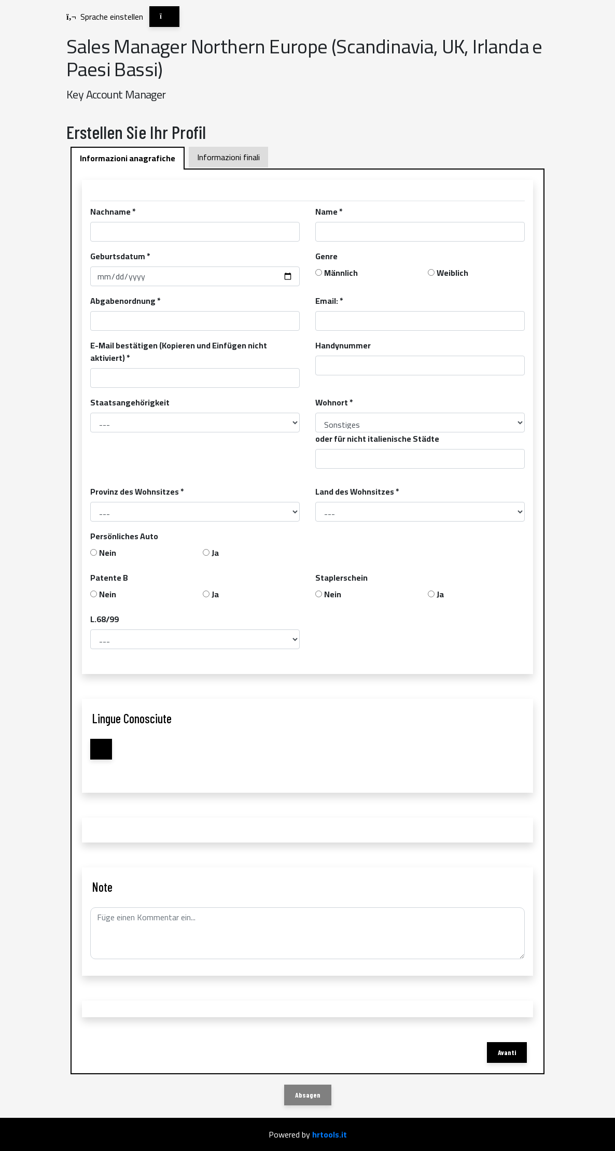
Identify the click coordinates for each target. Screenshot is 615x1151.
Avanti (507, 1052)
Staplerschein (341, 577)
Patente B (109, 577)
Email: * (329, 300)
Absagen (307, 1094)
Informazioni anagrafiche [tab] (127, 158)
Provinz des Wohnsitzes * (137, 491)
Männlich (341, 272)
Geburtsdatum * (120, 256)
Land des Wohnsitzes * (357, 491)
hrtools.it (329, 1134)
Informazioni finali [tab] (228, 157)
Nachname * (113, 211)
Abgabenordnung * (125, 300)
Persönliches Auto (124, 536)
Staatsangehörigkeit (130, 402)
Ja (215, 552)
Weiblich (452, 272)
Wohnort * (334, 402)
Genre (326, 256)
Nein (107, 552)
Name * (329, 211)
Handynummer (343, 345)
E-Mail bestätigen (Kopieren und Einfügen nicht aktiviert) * (178, 351)
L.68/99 (104, 619)
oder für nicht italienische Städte (377, 438)
